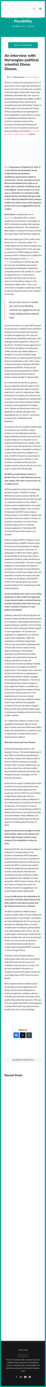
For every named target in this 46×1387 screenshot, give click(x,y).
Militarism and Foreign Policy (23, 1060)
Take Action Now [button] (23, 45)
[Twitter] (23, 1035)
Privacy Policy (23, 1350)
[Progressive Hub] (16, 8)
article (9, 218)
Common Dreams (32, 77)
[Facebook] (16, 1035)
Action (31, 26)
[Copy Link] (29, 1035)
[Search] (33, 9)
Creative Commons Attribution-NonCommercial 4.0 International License (23, 1362)
